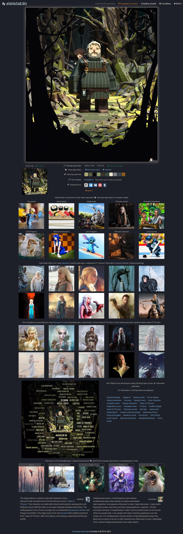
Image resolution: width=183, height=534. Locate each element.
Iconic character (154, 400)
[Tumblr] (105, 185)
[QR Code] (86, 185)
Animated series (113, 403)
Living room (154, 409)
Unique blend (112, 412)
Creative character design (129, 412)
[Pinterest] (100, 185)
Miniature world (129, 415)
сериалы (65, 263)
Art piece (127, 400)
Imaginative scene (114, 406)
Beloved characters (128, 418)
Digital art (126, 397)
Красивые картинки (80, 531)
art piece (64, 513)
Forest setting (152, 397)
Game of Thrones (146, 403)
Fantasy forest (139, 400)
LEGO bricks (155, 415)
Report (89, 191)
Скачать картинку (115, 166)
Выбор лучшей (148, 4)
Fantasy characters (129, 403)
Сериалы (107, 170)
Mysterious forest (149, 412)
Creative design (155, 406)
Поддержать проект (128, 4)
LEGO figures (112, 418)
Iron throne (143, 415)
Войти (177, 4)
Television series (130, 409)
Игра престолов (92, 170)
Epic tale (143, 409)
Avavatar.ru (88, 180)
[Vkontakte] (95, 185)
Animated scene (130, 406)
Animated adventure (146, 418)
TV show (142, 406)
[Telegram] (91, 185)
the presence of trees (77, 510)
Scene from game (114, 415)
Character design (113, 397)
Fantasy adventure (114, 400)
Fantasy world (139, 397)
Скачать (40, 166)
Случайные (165, 4)
